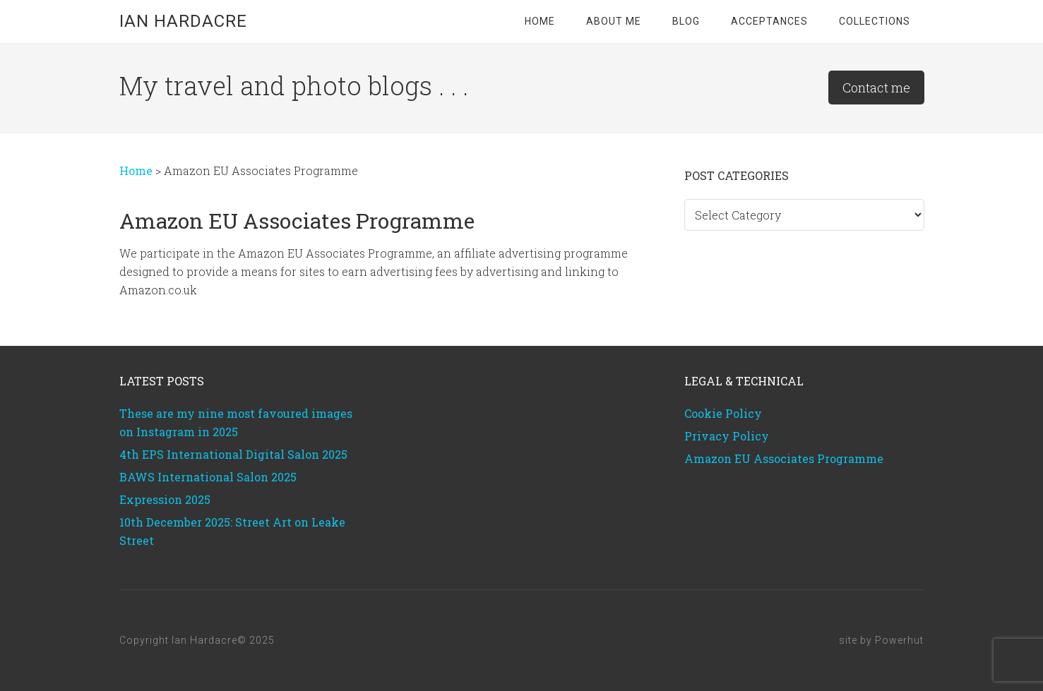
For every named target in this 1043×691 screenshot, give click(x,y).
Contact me (876, 87)
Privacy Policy (726, 435)
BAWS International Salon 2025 (208, 476)
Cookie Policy (723, 413)
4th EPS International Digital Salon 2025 (233, 454)
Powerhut (899, 640)
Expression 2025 (164, 499)
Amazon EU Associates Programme (783, 458)
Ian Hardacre (183, 21)
